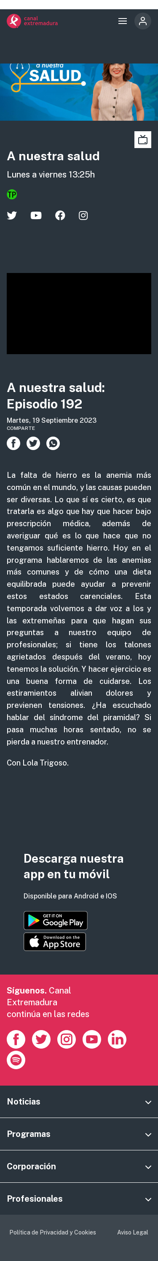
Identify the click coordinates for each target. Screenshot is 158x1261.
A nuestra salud (53, 155)
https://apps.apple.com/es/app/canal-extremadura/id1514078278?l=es (55, 942)
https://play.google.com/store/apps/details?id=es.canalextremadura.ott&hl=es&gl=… (56, 920)
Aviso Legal (132, 1232)
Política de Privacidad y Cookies (52, 1232)
